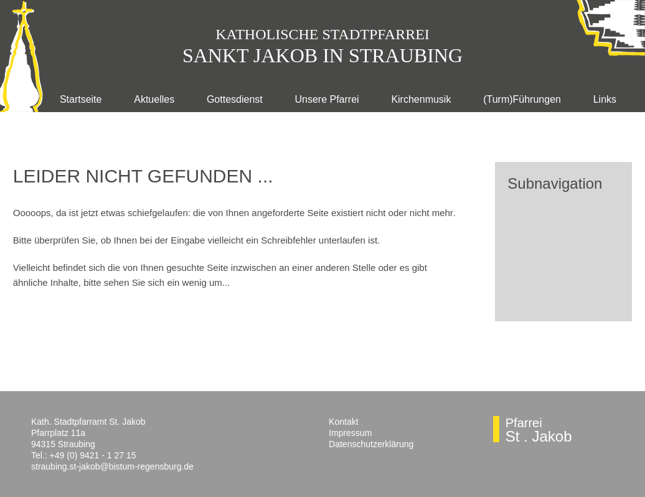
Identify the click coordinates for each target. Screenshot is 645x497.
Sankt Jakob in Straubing (322, 55)
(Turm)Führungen (522, 99)
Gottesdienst (235, 99)
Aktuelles (154, 99)
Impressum (350, 433)
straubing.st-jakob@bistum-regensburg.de (112, 466)
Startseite (81, 99)
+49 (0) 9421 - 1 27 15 (93, 455)
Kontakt (343, 422)
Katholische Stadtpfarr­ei (322, 34)
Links (604, 99)
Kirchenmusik (421, 99)
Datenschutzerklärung (371, 444)
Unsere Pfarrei (326, 99)
